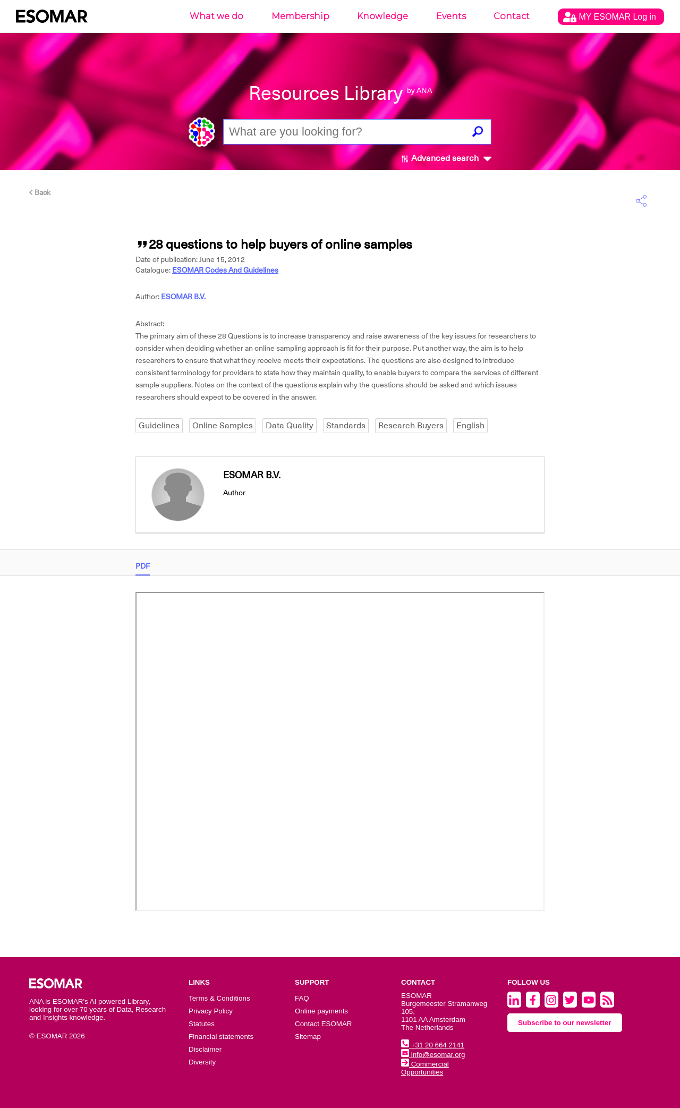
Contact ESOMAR (323, 1024)
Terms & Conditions (219, 998)
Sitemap (308, 1037)
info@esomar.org (433, 1055)
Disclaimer (205, 1049)
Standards (346, 425)
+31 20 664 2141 (432, 1045)
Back (39, 192)
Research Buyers (411, 425)
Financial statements (221, 1037)
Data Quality (289, 425)
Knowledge (382, 16)
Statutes (202, 1024)
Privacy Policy (211, 1011)
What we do (216, 16)
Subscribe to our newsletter (564, 1023)
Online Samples (222, 425)
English (470, 425)
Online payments (321, 1011)
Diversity (202, 1062)
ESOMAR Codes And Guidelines (225, 270)
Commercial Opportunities (425, 1068)
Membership (300, 16)
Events (451, 16)
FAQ (302, 998)
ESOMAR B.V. (183, 296)
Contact (512, 16)
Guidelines (159, 425)
